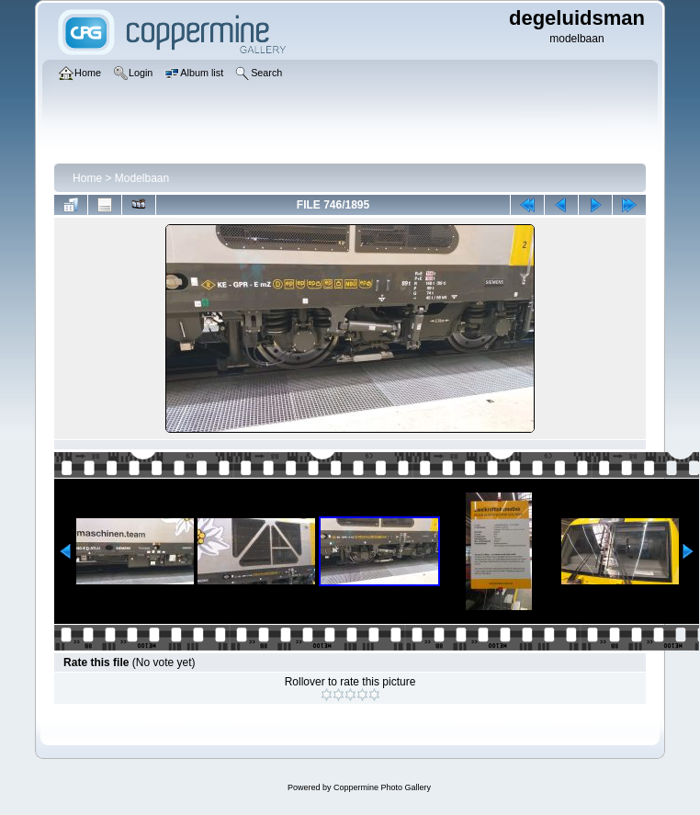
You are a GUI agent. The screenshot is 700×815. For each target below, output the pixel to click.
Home (87, 178)
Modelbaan (142, 178)
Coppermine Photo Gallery (382, 787)
